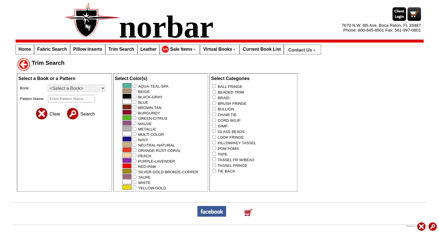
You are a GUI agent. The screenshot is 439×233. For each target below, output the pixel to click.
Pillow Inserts (87, 49)
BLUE (143, 102)
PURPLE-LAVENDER (156, 161)
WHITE (144, 183)
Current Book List (262, 49)
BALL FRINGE (230, 87)
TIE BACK (226, 171)
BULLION (226, 109)
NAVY (143, 140)
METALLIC (147, 129)
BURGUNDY (149, 113)
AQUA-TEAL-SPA (153, 86)
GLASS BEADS (231, 132)
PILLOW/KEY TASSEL (237, 143)
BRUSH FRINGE (232, 103)
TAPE (223, 154)
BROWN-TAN (149, 108)
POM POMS (228, 149)
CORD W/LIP (229, 120)
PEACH (144, 156)
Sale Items (179, 49)
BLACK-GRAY (150, 97)
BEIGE (144, 92)
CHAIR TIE (227, 115)
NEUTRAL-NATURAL (156, 145)
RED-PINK (147, 167)
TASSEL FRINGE (233, 165)
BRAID (223, 98)
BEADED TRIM (231, 92)
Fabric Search (52, 49)
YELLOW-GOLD (152, 188)
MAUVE (144, 124)
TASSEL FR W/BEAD (236, 160)
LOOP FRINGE (231, 137)
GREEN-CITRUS (152, 118)
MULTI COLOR (151, 134)
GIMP (223, 126)
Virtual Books (220, 49)
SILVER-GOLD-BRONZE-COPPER (168, 172)
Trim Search (121, 49)
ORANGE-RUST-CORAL (159, 150)
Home (25, 49)
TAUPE (144, 177)
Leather (149, 49)
